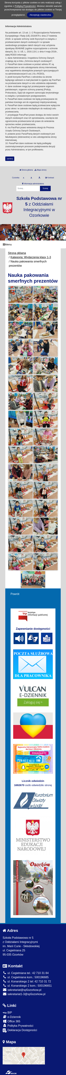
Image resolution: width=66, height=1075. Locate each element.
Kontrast (49, 178)
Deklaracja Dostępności (20, 1030)
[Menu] (33, 244)
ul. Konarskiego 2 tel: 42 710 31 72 (27, 981)
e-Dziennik (12, 1016)
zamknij (10, 159)
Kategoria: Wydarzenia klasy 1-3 (30, 257)
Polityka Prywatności (18, 1025)
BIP (7, 1012)
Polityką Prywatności (25, 6)
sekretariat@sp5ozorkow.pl (22, 989)
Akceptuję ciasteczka (40, 15)
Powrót (15, 593)
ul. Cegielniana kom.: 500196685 (26, 977)
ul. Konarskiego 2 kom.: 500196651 (27, 985)
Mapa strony (40, 170)
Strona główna (26, 170)
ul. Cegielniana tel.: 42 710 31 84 (26, 973)
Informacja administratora (33, 184)
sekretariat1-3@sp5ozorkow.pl (24, 994)
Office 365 (11, 1021)
